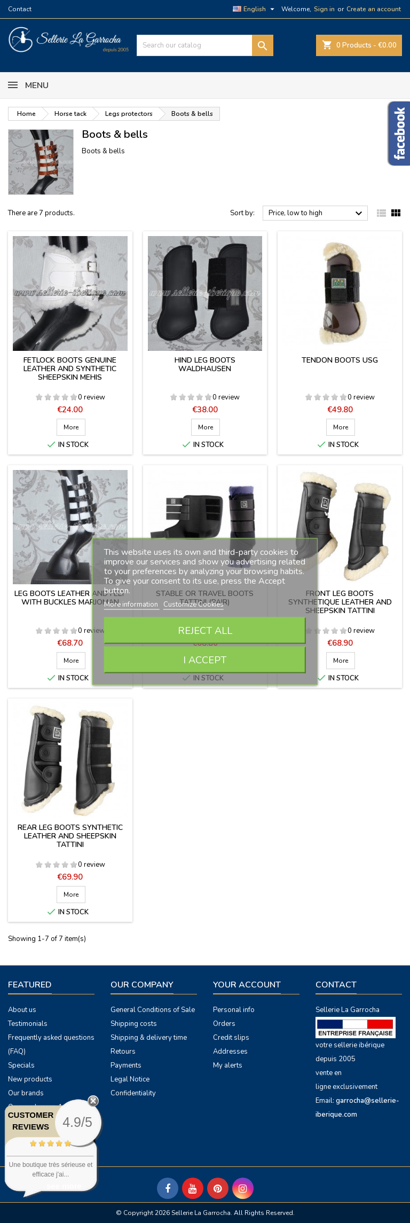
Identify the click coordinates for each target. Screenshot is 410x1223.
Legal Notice (130, 1079)
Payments (126, 1065)
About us (22, 1010)
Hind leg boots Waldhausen (205, 364)
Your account (247, 985)
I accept (204, 660)
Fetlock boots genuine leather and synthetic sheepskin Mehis (69, 368)
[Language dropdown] (255, 9)
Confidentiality (133, 1093)
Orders (224, 1024)
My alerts (227, 1065)
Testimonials (28, 1024)
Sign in (324, 9)
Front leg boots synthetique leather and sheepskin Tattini (340, 602)
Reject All (205, 630)
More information (132, 604)
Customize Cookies (193, 604)
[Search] (205, 45)
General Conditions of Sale (153, 1010)
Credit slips (231, 1037)
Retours (123, 1051)
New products (30, 1079)
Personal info (234, 1010)
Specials (21, 1065)
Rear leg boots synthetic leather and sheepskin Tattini (70, 836)
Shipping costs (134, 1024)
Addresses (230, 1051)
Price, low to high (317, 213)
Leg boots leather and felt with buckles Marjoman (69, 598)
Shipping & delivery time (149, 1037)
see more (64, 1185)
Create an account (373, 9)
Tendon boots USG (340, 360)
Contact (19, 9)
